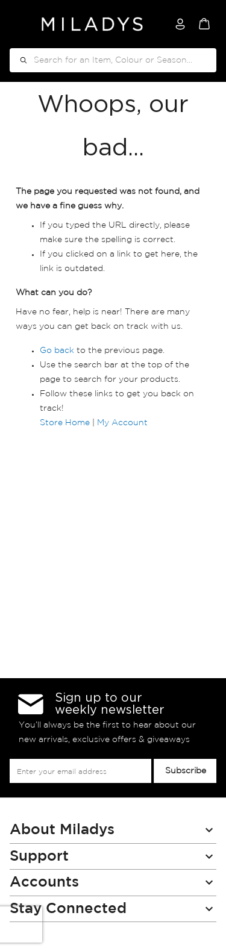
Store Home (65, 422)
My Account (122, 422)
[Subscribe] (185, 771)
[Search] (19, 60)
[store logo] (92, 24)
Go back (57, 350)
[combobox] (113, 60)
